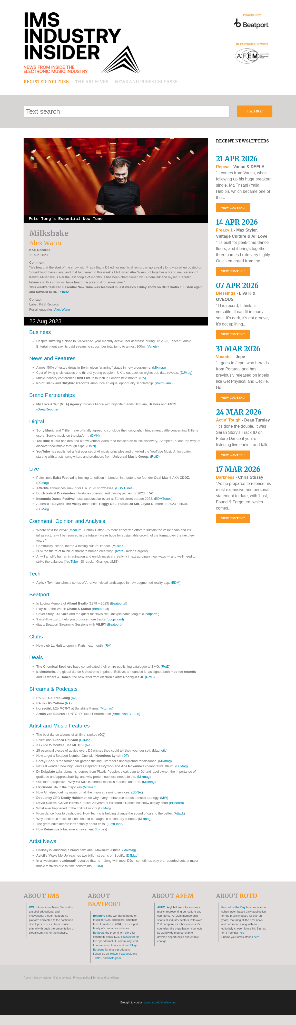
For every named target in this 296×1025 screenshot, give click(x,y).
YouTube (71, 561)
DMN (94, 435)
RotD (155, 456)
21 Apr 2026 (237, 158)
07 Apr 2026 (237, 285)
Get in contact (62, 977)
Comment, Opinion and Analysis (67, 521)
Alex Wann (62, 309)
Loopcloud (115, 619)
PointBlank (164, 383)
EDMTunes (124, 488)
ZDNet (137, 792)
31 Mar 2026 (238, 348)
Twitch (114, 953)
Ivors (119, 551)
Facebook (125, 953)
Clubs (36, 636)
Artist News (42, 841)
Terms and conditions (106, 977)
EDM (175, 583)
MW (164, 798)
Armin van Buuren (126, 714)
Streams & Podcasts (53, 689)
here (65, 292)
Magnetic (159, 750)
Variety (152, 346)
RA (142, 378)
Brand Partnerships (52, 395)
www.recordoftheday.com (160, 1002)
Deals (36, 657)
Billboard (176, 803)
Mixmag (159, 367)
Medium (76, 530)
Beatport (39, 594)
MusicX (118, 546)
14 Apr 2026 (237, 222)
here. (242, 932)
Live (34, 469)
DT (125, 756)
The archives (91, 81)
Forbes (101, 829)
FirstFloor (115, 824)
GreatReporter (47, 409)
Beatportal (118, 603)
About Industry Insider (37, 977)
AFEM (161, 907)
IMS (31, 907)
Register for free (46, 81)
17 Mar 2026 (238, 469)
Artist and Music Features (59, 726)
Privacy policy (81, 977)
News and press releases (146, 81)
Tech (35, 574)
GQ (101, 734)
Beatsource (128, 936)
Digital (36, 421)
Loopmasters (101, 945)
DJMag (186, 373)
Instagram (114, 958)
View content (233, 207)
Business (40, 332)
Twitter (97, 958)
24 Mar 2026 (239, 412)
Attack (179, 813)
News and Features (52, 358)
